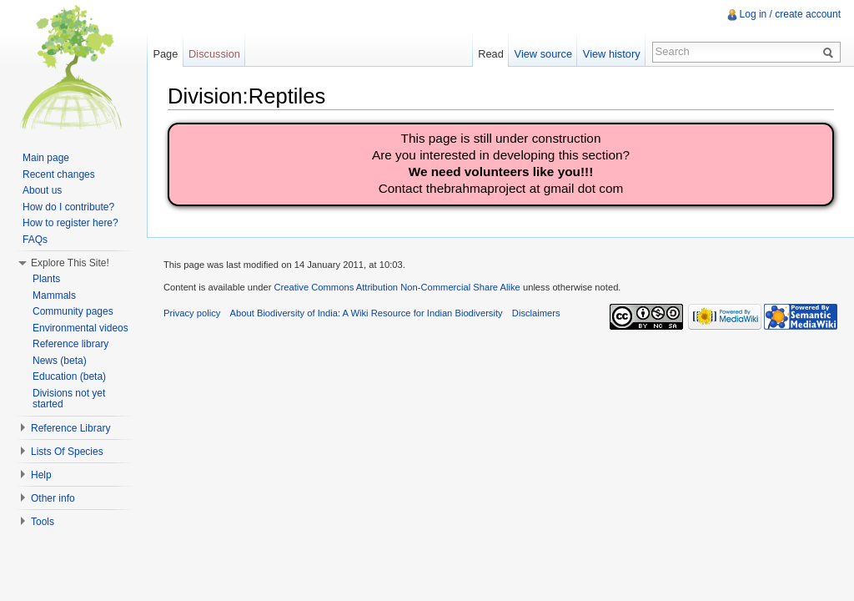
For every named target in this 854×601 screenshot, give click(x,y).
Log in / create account (790, 14)
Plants (46, 279)
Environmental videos (80, 328)
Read (491, 54)
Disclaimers (536, 313)
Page (165, 54)
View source (543, 54)
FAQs (35, 239)
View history (611, 54)
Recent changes (59, 174)
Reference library (70, 344)
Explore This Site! (70, 263)
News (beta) (60, 360)
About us (42, 190)
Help (41, 475)
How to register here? (70, 223)
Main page (46, 158)
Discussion (214, 54)
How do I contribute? (68, 207)
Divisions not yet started (69, 399)
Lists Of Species (67, 451)
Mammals (54, 295)
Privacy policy (191, 313)
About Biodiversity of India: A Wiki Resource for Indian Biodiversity (366, 313)
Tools (42, 522)
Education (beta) (69, 376)
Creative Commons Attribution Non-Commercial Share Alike (397, 287)
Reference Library (70, 428)
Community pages (73, 311)
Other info (53, 498)
